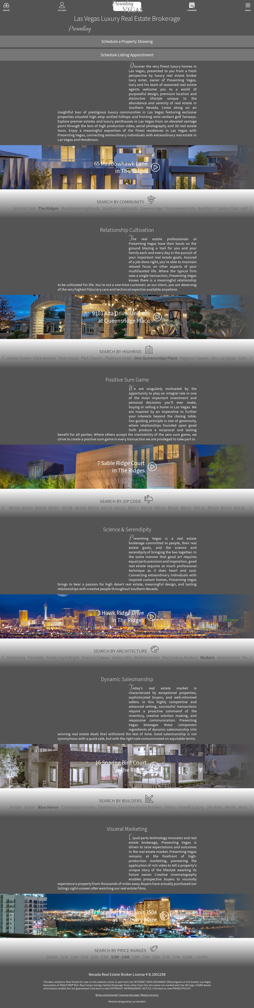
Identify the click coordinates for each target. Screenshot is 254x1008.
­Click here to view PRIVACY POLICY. (171, 988)
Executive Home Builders (140, 807)
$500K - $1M (57, 957)
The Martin (239, 358)
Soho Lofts (218, 358)
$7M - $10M (182, 957)
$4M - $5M (141, 957)
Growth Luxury (191, 807)
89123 (34, 507)
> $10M (201, 957)
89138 (140, 507)
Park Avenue (16, 358)
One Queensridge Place (127, 358)
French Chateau (15, 657)
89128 (60, 507)
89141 (167, 507)
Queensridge (151, 208)
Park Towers (63, 358)
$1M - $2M (79, 957)
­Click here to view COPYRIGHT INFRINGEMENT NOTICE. (121, 988)
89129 (73, 507)
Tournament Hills (180, 208)
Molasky (246, 807)
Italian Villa (41, 657)
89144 (207, 507)
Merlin (230, 807)
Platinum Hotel (89, 358)
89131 (100, 507)
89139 (154, 507)
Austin (30, 807)
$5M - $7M (161, 957)
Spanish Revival (221, 657)
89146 (233, 507)
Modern (127, 657)
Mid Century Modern (99, 657)
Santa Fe (197, 657)
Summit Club (24, 208)
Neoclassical (148, 657)
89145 (220, 507)
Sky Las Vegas (194, 358)
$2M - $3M (99, 957)
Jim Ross (214, 807)
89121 (7, 507)
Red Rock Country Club (218, 208)
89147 (246, 507)
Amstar (16, 807)
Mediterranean (66, 657)
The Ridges (48, 208)
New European (175, 657)
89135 (127, 507)
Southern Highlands (119, 208)
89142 (180, 507)
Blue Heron (48, 807)
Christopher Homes (78, 807)
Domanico (107, 807)
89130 (87, 507)
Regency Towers (165, 358)
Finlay (170, 807)
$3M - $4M (120, 957)
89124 (47, 507)
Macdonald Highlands (80, 208)
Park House (39, 358)
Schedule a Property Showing (127, 41)
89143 (193, 507)
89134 (113, 507)
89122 (20, 507)
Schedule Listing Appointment (127, 54)
